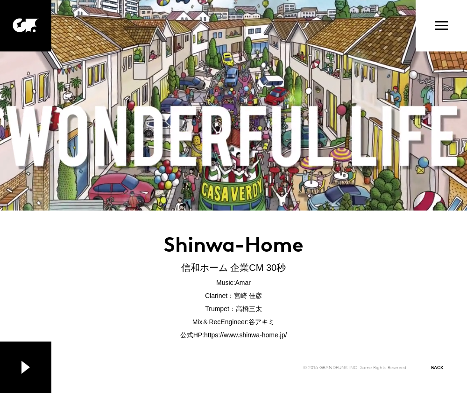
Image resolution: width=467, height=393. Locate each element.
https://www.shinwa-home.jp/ (245, 335)
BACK (437, 367)
